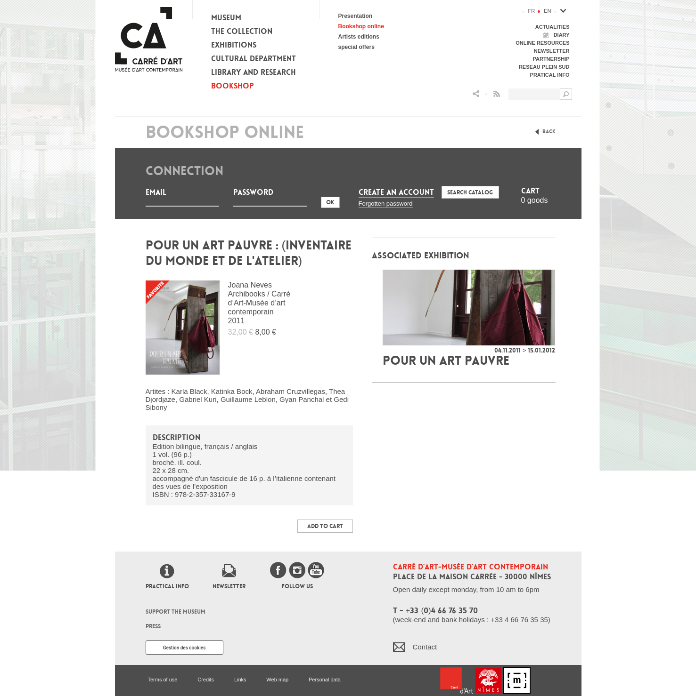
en (547, 11)
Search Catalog (470, 192)
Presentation (355, 16)
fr (531, 11)
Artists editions (358, 36)
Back (549, 131)
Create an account (396, 192)
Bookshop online (361, 26)
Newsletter (229, 586)
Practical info (167, 586)
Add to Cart (325, 526)
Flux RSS (496, 93)
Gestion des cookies (184, 647)
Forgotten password (386, 203)
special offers (356, 47)
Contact (425, 647)
